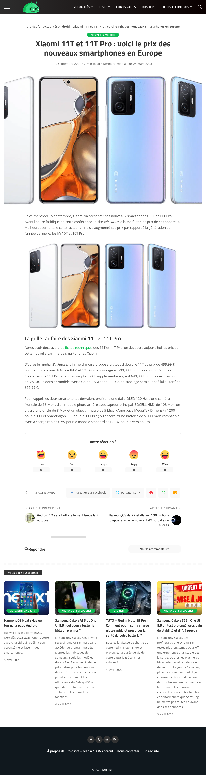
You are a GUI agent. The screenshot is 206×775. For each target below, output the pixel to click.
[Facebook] (88, 493)
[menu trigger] (10, 7)
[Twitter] (128, 493)
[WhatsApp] (163, 493)
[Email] (175, 493)
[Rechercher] (199, 7)
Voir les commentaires (154, 549)
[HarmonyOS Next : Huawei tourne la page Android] (26, 598)
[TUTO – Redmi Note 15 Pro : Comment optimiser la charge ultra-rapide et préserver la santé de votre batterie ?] (128, 598)
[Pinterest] (151, 493)
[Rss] (115, 739)
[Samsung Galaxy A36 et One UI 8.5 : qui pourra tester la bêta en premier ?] (77, 598)
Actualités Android (56, 26)
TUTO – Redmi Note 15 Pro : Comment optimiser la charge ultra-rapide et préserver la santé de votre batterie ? (127, 628)
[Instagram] (107, 739)
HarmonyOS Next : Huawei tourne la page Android (23, 623)
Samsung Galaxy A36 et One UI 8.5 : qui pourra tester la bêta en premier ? (75, 625)
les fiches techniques (76, 347)
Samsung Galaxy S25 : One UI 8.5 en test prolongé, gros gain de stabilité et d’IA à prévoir (179, 625)
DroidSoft (33, 26)
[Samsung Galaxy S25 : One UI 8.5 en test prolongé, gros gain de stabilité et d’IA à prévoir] (179, 598)
